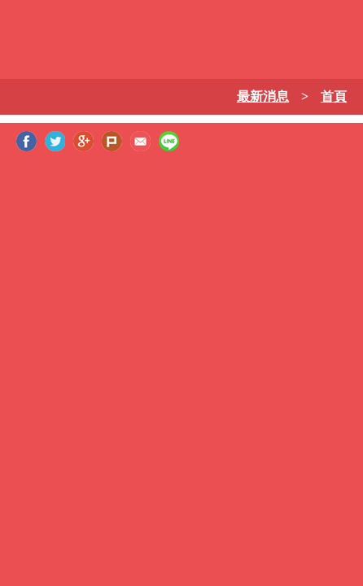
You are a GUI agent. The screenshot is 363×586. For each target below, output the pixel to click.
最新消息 (263, 96)
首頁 (334, 96)
